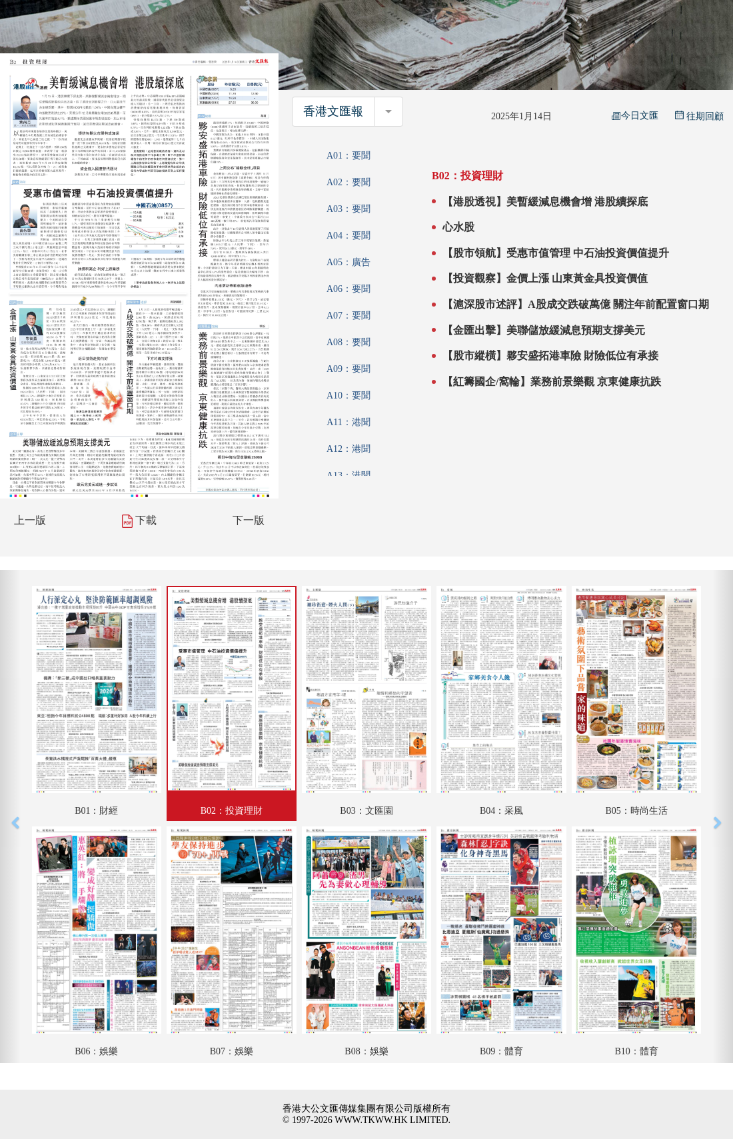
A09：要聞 (348, 369)
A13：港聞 (348, 476)
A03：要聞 (348, 209)
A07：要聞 (348, 316)
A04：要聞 (348, 236)
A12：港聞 (348, 449)
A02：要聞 (348, 182)
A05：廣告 (348, 262)
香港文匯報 (333, 111)
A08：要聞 (348, 342)
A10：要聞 (348, 396)
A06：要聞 (348, 289)
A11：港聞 (348, 422)
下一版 (249, 520)
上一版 (30, 520)
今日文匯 (635, 116)
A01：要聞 (348, 156)
